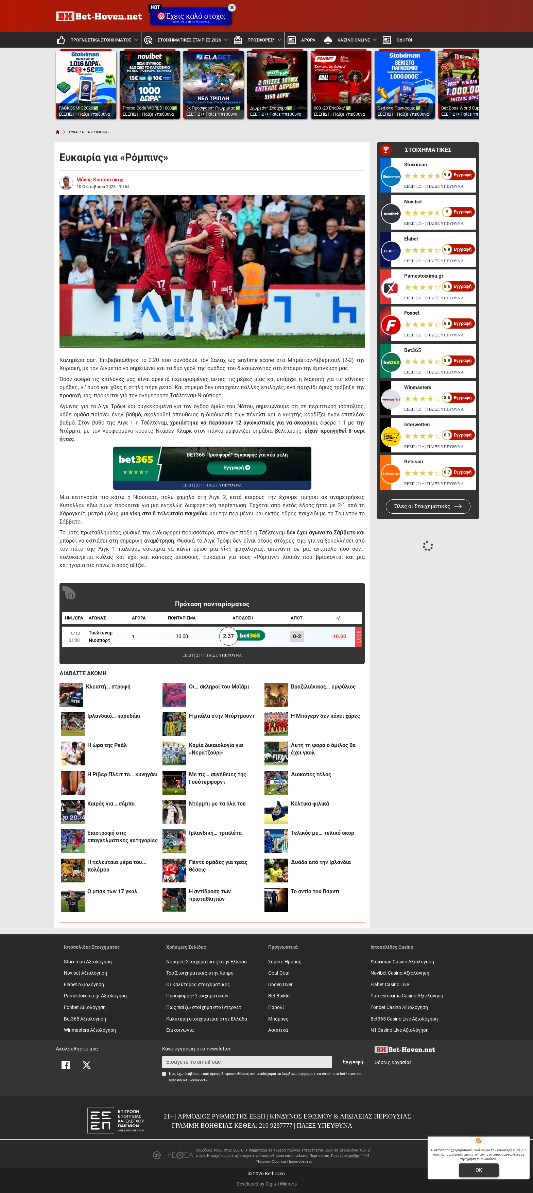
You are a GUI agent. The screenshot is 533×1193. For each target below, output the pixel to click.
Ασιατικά (278, 1030)
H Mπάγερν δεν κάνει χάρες (325, 716)
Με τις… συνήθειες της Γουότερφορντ (217, 778)
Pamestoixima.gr (423, 276)
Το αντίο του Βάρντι (315, 891)
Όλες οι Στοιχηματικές (428, 506)
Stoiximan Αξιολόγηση (88, 962)
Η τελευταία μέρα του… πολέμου (116, 866)
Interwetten (417, 424)
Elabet (411, 239)
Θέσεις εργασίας (393, 1062)
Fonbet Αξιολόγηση (85, 1007)
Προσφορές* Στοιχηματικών (197, 996)
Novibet (413, 202)
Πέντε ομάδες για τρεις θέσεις (218, 866)
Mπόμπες (278, 1019)
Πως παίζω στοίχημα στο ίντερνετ (203, 1007)
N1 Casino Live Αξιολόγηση (400, 1030)
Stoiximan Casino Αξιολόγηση (402, 962)
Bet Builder (279, 996)
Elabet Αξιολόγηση (84, 985)
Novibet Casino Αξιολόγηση (400, 973)
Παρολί (276, 1007)
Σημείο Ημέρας (285, 962)
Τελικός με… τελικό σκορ (322, 833)
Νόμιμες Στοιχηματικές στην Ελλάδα (206, 962)
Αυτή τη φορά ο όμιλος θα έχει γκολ (323, 749)
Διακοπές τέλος (311, 774)
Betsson (413, 462)
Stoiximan (415, 165)
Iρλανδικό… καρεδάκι (113, 716)
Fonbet (411, 313)
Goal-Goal (278, 973)
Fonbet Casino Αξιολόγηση (399, 1007)
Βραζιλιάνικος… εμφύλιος (323, 686)
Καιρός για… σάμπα (111, 803)
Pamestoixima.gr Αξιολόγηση (95, 996)
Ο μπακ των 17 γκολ (112, 891)
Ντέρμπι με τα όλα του (217, 803)
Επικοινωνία (180, 1030)
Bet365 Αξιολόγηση (85, 1019)
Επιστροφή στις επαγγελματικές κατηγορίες (122, 837)
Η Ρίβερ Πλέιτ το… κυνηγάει (122, 774)
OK (479, 1170)
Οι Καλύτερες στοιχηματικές (198, 985)
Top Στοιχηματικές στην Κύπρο (200, 973)
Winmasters (417, 387)
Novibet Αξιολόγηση (85, 973)
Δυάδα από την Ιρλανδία (321, 862)
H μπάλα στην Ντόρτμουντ (222, 716)
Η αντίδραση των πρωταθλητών (210, 895)
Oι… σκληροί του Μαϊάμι (219, 686)
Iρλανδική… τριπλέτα (215, 833)
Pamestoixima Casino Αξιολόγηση (407, 996)
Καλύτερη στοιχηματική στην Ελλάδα (206, 1019)
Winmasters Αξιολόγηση (90, 1030)
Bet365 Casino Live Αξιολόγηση (404, 1019)
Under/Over (280, 985)
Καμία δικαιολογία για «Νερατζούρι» (216, 749)
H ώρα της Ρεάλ (107, 745)
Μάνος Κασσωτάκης (99, 180)
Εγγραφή (237, 467)
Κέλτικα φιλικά (310, 803)
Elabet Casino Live (390, 985)
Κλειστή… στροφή (108, 686)
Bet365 (412, 350)
